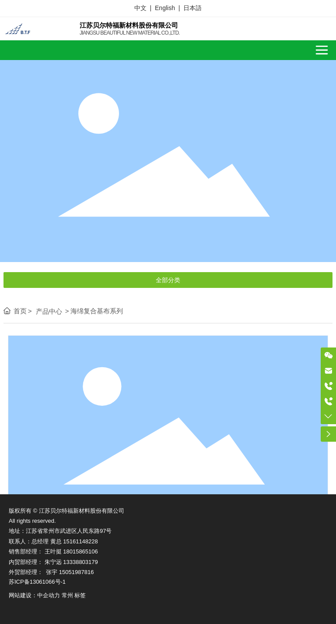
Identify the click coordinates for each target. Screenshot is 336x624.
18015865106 (80, 551)
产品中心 (49, 311)
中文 (140, 7)
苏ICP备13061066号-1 (37, 581)
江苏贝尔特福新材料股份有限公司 (129, 25)
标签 (80, 595)
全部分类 (168, 280)
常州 (67, 595)
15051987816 (76, 572)
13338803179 (80, 562)
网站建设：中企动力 (34, 595)
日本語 (192, 7)
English (165, 7)
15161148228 (80, 541)
